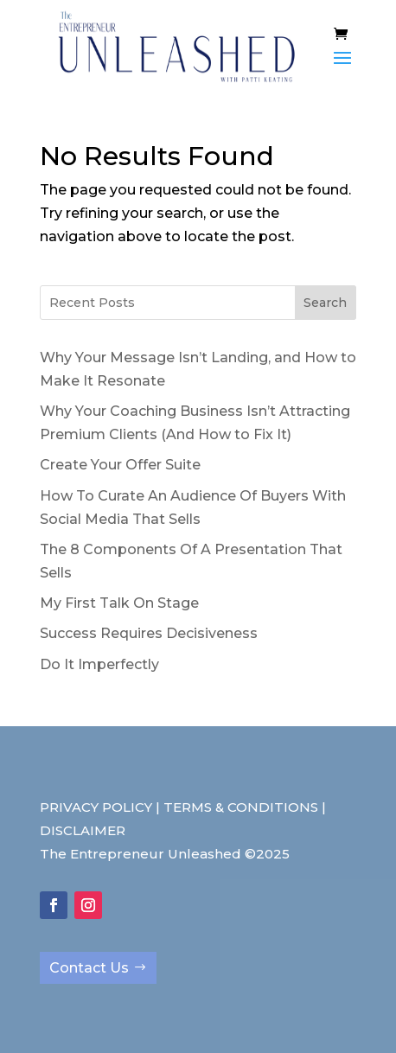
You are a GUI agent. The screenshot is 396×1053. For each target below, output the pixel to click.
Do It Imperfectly (99, 664)
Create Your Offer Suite (120, 464)
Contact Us (89, 968)
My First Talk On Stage (119, 603)
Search (325, 302)
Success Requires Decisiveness (149, 633)
